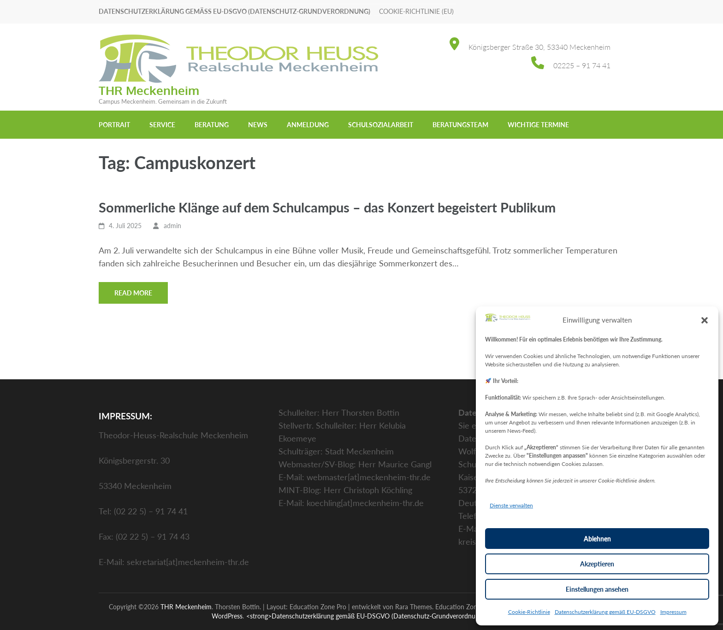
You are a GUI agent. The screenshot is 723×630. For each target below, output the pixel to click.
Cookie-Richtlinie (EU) (416, 11)
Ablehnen (597, 538)
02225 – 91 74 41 (581, 65)
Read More (133, 293)
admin (172, 226)
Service (162, 125)
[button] (704, 319)
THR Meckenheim (149, 90)
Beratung (212, 125)
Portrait (114, 125)
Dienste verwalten (511, 505)
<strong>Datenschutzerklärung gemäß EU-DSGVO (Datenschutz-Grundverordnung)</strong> (379, 616)
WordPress (227, 616)
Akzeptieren (597, 564)
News (257, 125)
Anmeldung (308, 125)
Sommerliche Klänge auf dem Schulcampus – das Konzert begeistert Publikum (329, 207)
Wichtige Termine (538, 125)
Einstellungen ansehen (597, 589)
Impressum (673, 611)
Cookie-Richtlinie (529, 611)
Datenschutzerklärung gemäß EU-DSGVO (605, 611)
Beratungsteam (460, 125)
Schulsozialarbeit (380, 125)
